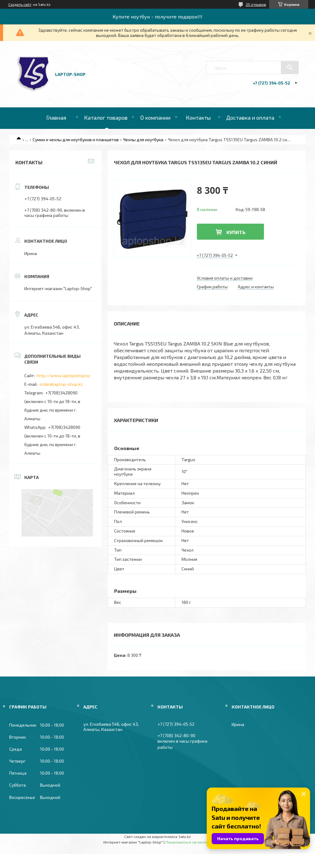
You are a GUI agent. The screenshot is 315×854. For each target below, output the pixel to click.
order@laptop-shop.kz (61, 384)
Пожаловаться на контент (188, 842)
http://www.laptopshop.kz (63, 375)
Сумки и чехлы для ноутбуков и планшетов (76, 139)
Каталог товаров (106, 117)
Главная (56, 117)
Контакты (198, 117)
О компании (155, 117)
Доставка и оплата (250, 117)
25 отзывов (256, 4)
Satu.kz (184, 836)
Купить (235, 232)
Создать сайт (19, 4)
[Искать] (290, 67)
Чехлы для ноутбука (143, 139)
